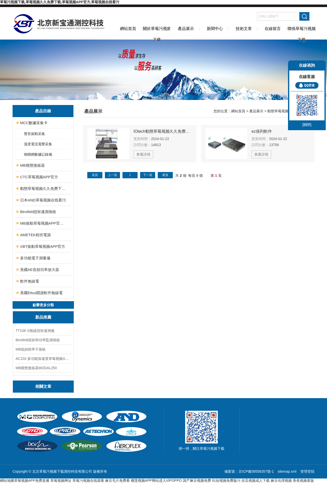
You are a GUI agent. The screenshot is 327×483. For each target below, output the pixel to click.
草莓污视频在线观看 (88, 480)
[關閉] (306, 125)
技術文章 (244, 28)
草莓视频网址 (60, 480)
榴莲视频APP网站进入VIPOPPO (156, 480)
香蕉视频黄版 (303, 480)
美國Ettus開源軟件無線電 (41, 293)
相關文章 (43, 386)
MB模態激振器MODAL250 (36, 368)
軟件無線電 (29, 281)
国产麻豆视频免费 (197, 480)
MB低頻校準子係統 (31, 349)
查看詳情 (143, 154)
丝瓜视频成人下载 (255, 480)
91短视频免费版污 (226, 480)
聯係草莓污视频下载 (302, 33)
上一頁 (112, 175)
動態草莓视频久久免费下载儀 (43, 188)
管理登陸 (307, 471)
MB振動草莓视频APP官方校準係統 (43, 223)
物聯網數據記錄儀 (38, 154)
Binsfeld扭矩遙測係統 (38, 212)
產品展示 (186, 28)
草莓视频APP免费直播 (31, 480)
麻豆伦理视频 (281, 480)
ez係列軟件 (262, 131)
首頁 (95, 175)
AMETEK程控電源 (35, 235)
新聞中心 (215, 28)
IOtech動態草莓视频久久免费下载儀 (163, 131)
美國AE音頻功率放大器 (39, 269)
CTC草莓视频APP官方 (39, 177)
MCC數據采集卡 (34, 123)
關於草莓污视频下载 (157, 33)
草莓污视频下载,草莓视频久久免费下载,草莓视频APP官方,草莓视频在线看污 (59, 2)
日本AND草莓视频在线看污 (43, 200)
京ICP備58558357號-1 (256, 471)
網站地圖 (7, 480)
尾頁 (165, 175)
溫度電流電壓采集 (38, 144)
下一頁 (147, 175)
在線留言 (273, 28)
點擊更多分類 (43, 305)
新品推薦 (43, 317)
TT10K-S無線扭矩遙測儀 (35, 331)
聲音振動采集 (34, 134)
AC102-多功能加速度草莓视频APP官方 (43, 359)
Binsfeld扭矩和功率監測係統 (38, 340)
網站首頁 (128, 28)
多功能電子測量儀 (35, 258)
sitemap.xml (287, 471)
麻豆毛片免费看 (117, 480)
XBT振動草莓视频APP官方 (42, 246)
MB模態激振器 (32, 165)
